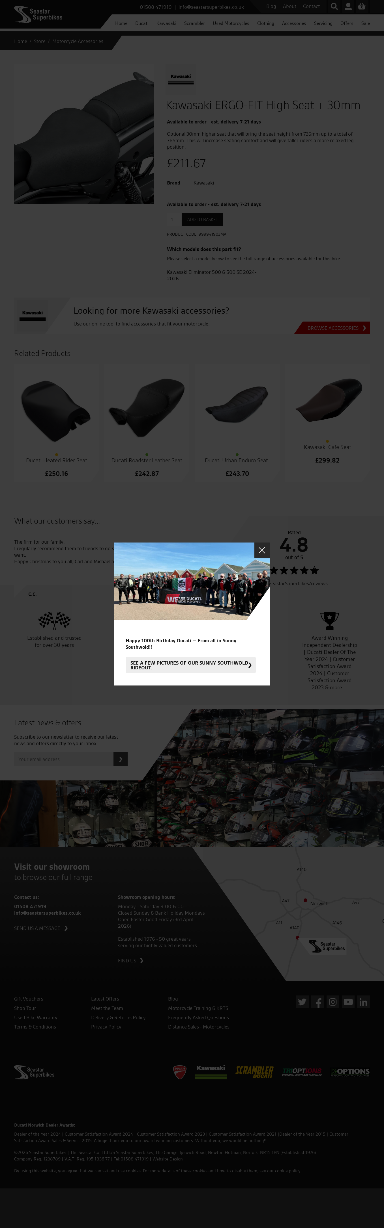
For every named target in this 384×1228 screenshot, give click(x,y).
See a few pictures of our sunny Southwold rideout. (189, 665)
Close (262, 550)
